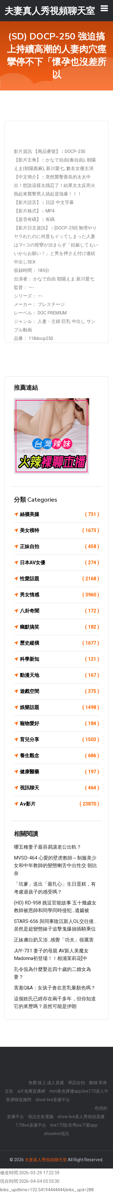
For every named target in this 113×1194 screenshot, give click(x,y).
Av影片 (59, 804)
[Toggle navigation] (104, 8)
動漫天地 (59, 675)
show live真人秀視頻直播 (81, 1116)
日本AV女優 (59, 562)
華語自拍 (76, 1082)
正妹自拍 (59, 546)
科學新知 (59, 659)
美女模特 (59, 530)
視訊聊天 (59, 788)
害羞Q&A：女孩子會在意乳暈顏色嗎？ (55, 988)
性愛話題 (59, 579)
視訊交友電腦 (40, 1116)
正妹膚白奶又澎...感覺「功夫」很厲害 (54, 940)
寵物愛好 (59, 723)
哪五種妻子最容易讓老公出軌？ (50, 847)
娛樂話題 (59, 707)
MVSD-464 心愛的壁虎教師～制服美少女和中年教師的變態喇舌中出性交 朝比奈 (55, 865)
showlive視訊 (56, 1133)
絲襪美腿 (59, 514)
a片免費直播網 (31, 1091)
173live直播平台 (31, 1125)
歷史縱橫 (59, 643)
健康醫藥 (59, 772)
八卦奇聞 (59, 611)
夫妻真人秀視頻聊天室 (46, 1159)
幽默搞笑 (59, 627)
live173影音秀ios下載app (74, 1125)
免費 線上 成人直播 (46, 1082)
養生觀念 (59, 755)
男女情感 (59, 595)
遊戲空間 (59, 691)
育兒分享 (59, 739)
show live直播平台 (53, 1099)
